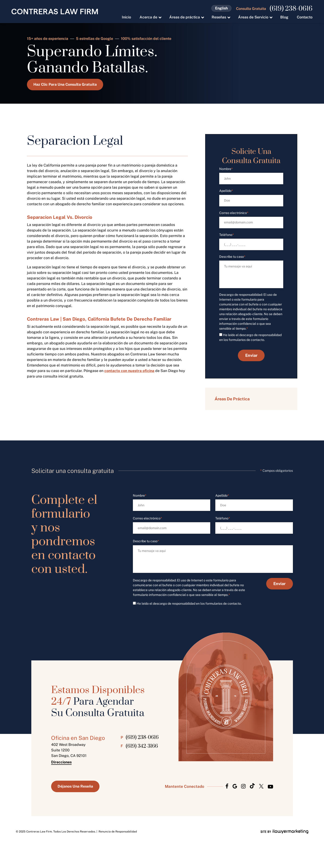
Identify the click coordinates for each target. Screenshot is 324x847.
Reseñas (219, 17)
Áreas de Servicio (253, 17)
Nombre (226, 169)
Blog (284, 17)
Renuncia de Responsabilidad (118, 831)
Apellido (226, 190)
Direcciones (61, 762)
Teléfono (226, 234)
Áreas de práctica (184, 17)
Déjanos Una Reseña (75, 786)
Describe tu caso (232, 256)
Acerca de (148, 17)
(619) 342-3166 (142, 746)
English (221, 8)
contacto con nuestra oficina (129, 371)
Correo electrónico (233, 213)
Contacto (304, 17)
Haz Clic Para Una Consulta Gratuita (65, 84)
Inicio (126, 17)
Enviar (251, 355)
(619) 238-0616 (291, 9)
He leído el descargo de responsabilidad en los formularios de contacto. (189, 603)
